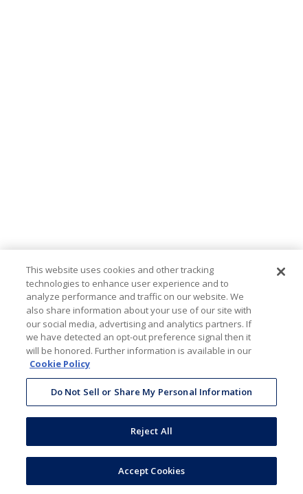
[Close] (281, 274)
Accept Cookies (152, 473)
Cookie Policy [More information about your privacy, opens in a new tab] (60, 366)
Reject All (151, 433)
